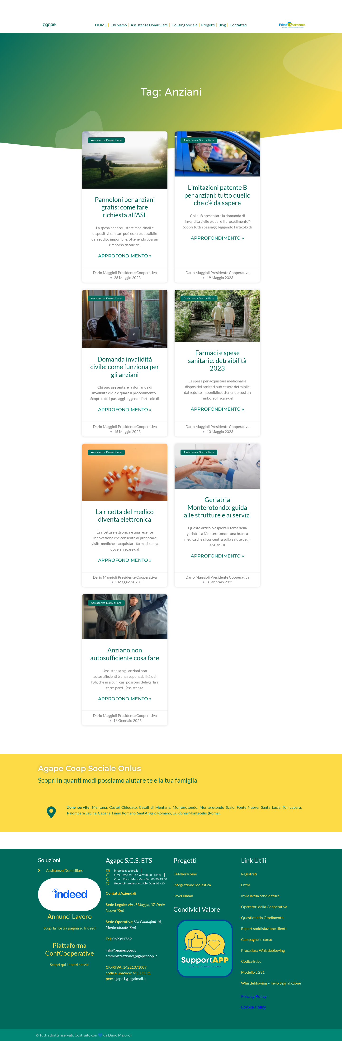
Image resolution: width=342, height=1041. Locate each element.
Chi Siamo (118, 25)
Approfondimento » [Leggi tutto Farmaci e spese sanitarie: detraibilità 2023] (217, 409)
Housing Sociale (184, 25)
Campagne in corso (256, 939)
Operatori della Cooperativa (264, 906)
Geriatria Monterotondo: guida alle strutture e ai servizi (217, 507)
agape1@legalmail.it (130, 978)
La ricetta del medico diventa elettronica (125, 515)
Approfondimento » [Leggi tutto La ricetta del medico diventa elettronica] (125, 560)
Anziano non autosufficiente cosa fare (124, 654)
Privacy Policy (253, 996)
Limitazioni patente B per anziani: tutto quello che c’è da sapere (217, 195)
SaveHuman (183, 895)
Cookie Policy (253, 1007)
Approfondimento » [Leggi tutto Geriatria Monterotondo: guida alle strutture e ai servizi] (217, 556)
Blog (222, 25)
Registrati (249, 874)
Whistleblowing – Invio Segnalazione (271, 983)
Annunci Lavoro (70, 916)
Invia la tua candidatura (260, 895)
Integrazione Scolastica (192, 885)
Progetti (208, 25)
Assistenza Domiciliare (149, 25)
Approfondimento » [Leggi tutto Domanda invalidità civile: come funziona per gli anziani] (125, 409)
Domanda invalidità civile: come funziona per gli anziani (124, 366)
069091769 (122, 938)
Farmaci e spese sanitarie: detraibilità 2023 (217, 360)
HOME (101, 25)
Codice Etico (251, 961)
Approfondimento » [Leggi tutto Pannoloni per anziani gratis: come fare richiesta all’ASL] (125, 256)
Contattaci (238, 25)
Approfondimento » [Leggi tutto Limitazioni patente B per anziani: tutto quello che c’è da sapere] (217, 238)
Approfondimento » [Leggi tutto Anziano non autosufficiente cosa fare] (125, 699)
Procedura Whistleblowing (263, 950)
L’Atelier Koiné (185, 874)
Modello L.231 (253, 972)
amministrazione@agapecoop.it (131, 955)
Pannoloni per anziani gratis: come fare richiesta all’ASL (125, 207)
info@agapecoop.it (121, 950)
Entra (245, 885)
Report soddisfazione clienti (263, 928)
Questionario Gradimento (262, 917)
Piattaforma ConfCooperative (69, 949)
